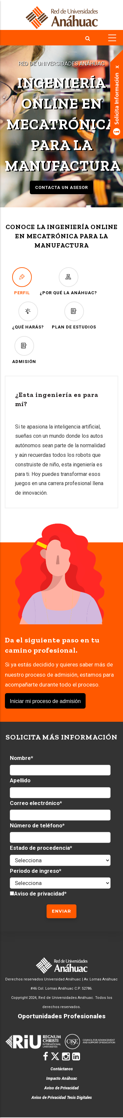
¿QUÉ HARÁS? (28, 315)
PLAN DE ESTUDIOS (74, 315)
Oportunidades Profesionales (62, 1016)
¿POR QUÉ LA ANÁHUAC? (68, 281)
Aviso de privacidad (39, 893)
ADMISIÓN (24, 350)
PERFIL (22, 281)
